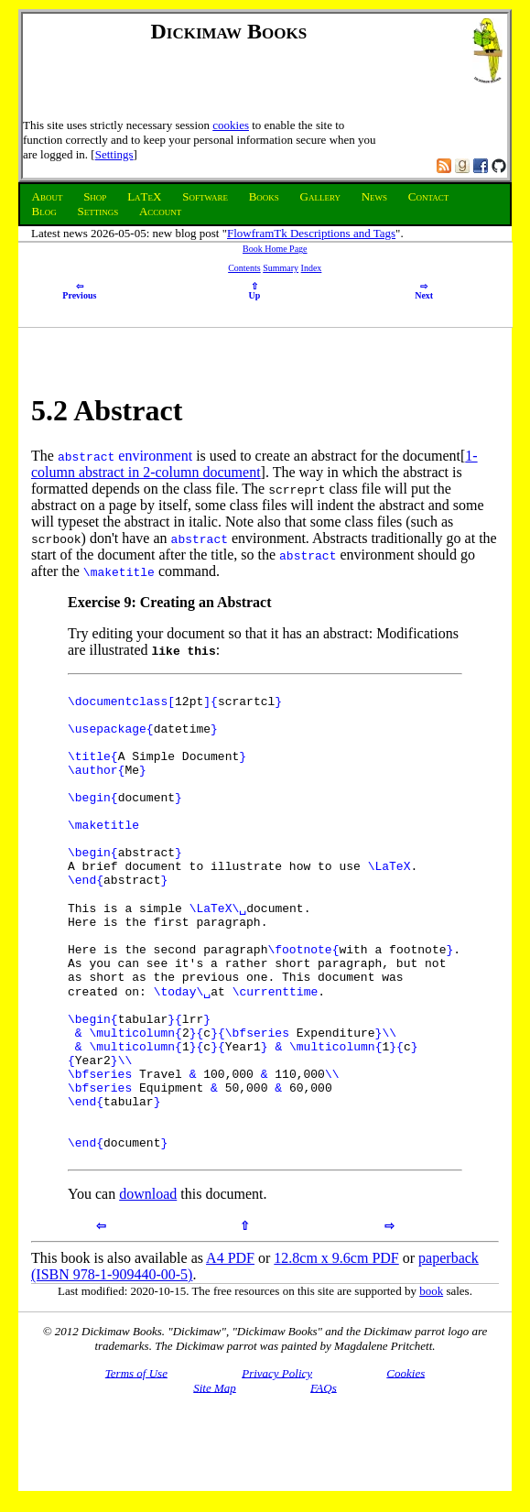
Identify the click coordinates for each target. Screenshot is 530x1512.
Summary (280, 268)
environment (155, 455)
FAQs (323, 1477)
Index (311, 268)
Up (254, 291)
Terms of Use (136, 1462)
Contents (244, 268)
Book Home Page (275, 249)
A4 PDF (230, 1347)
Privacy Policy (277, 1462)
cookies (230, 125)
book (431, 1380)
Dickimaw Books (229, 31)
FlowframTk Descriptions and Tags (311, 233)
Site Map (214, 1477)
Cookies (405, 1462)
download (148, 1283)
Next (424, 291)
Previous (79, 291)
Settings (114, 154)
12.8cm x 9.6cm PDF (336, 1347)
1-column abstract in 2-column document (254, 464)
